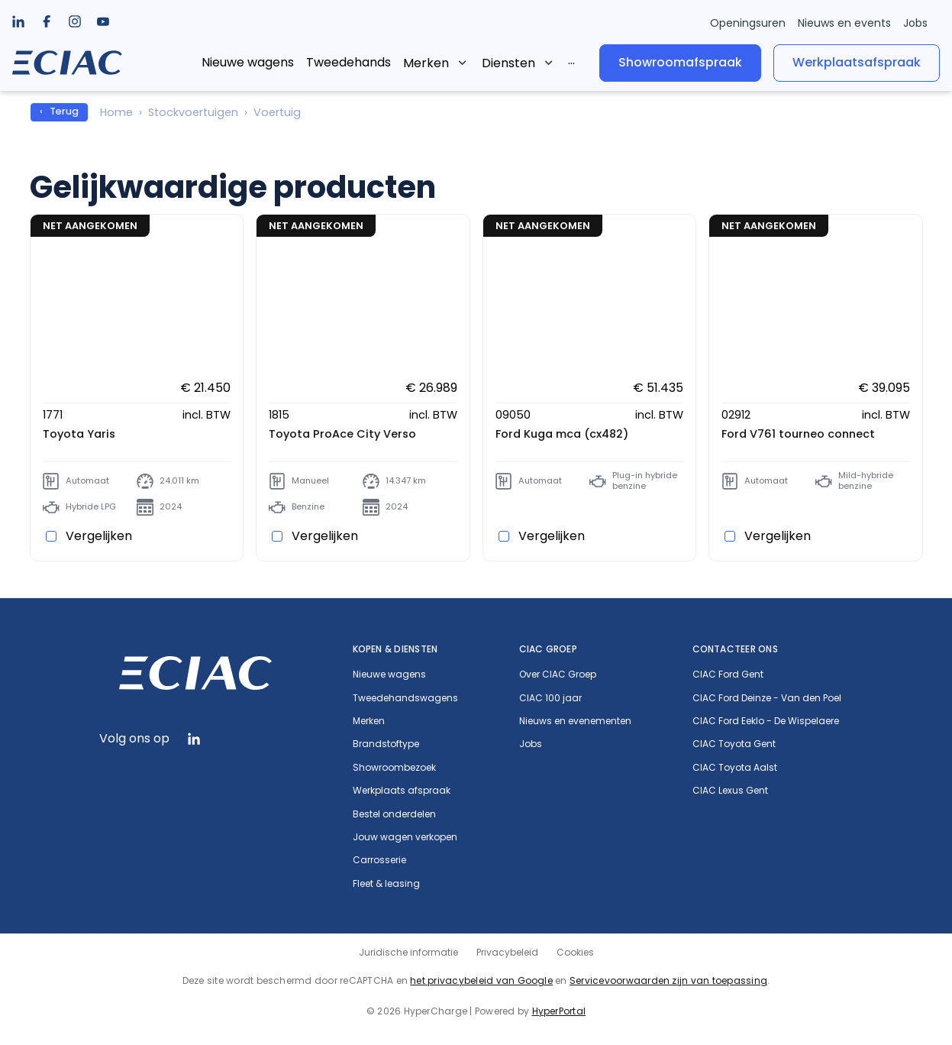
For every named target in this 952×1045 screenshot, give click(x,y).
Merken (426, 63)
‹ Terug (59, 111)
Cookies (575, 952)
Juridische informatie (408, 952)
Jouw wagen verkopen (405, 837)
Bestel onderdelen (394, 814)
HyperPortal (559, 1011)
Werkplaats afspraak (401, 790)
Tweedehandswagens (405, 698)
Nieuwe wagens (248, 62)
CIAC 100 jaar (550, 698)
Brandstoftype (386, 744)
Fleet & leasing (386, 883)
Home (116, 112)
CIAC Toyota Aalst (734, 767)
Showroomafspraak (680, 62)
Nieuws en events (844, 23)
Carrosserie (379, 860)
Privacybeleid (507, 952)
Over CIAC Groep (557, 674)
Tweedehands (348, 62)
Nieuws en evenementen (575, 721)
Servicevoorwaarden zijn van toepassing (668, 980)
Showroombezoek (394, 767)
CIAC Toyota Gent (734, 744)
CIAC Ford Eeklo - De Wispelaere (765, 721)
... (571, 60)
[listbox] (46, 21)
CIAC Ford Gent (727, 674)
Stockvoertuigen (193, 112)
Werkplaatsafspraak (856, 62)
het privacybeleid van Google (481, 980)
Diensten (508, 63)
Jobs (915, 23)
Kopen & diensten (395, 648)
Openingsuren (748, 23)
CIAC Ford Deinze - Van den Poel (766, 698)
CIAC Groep (548, 648)
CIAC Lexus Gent (730, 790)
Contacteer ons (735, 648)
